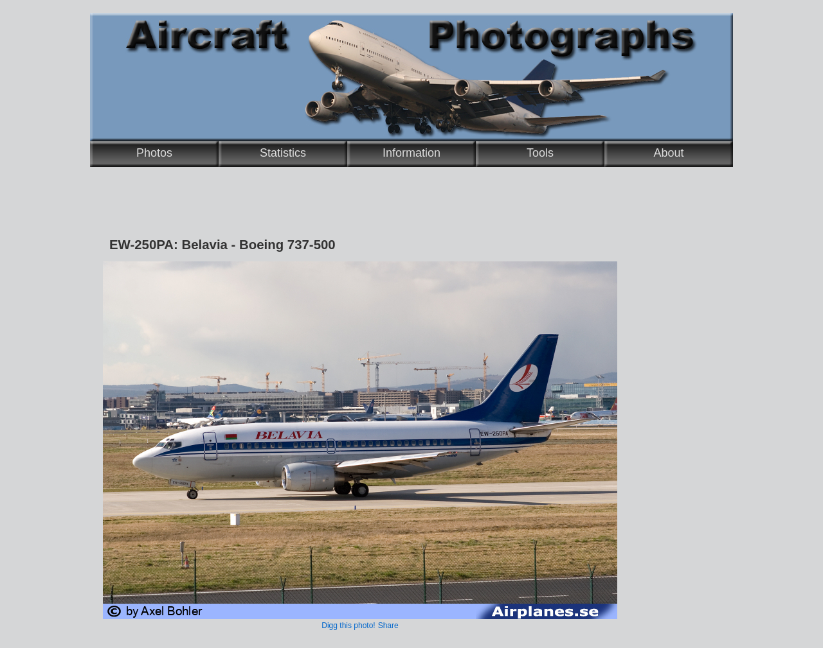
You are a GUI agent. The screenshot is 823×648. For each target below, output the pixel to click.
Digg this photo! (348, 625)
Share (388, 625)
